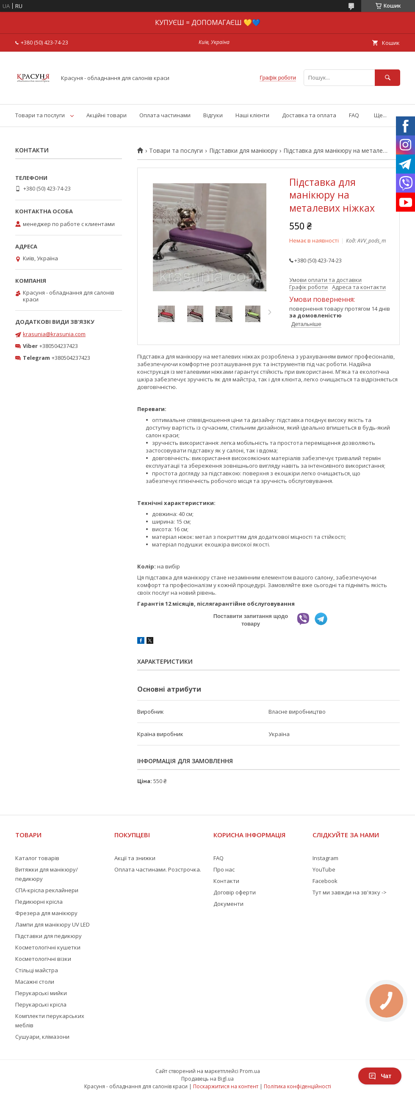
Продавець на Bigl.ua (207, 1078)
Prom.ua (250, 1071)
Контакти (226, 881)
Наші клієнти (252, 115)
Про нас (224, 869)
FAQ (354, 115)
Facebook (325, 881)
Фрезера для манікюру (46, 913)
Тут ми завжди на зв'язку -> (350, 892)
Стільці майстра (36, 970)
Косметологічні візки (43, 959)
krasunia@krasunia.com (54, 334)
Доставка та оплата (309, 115)
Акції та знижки (134, 858)
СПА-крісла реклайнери (46, 890)
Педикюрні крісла (39, 901)
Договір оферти (234, 892)
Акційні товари (106, 115)
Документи (228, 904)
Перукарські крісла (40, 1004)
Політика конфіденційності (297, 1086)
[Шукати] (387, 77)
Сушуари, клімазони (42, 1036)
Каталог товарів (37, 858)
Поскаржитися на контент (225, 1086)
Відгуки (213, 115)
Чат (379, 1076)
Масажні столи (34, 981)
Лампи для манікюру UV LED (52, 924)
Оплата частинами (165, 115)
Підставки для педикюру (48, 936)
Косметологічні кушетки (47, 947)
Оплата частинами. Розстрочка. (157, 869)
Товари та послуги (40, 115)
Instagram (325, 858)
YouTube (324, 869)
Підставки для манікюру (243, 150)
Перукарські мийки (41, 993)
